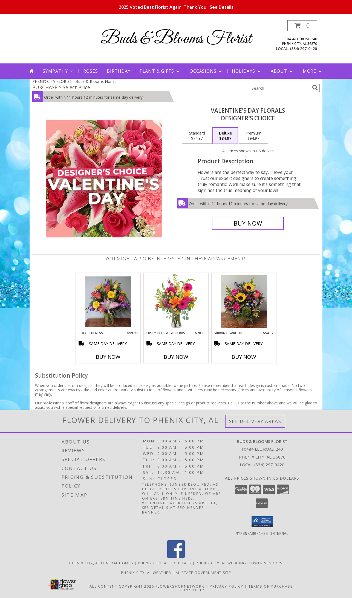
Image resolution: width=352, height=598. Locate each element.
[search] (315, 88)
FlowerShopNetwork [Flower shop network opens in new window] (179, 586)
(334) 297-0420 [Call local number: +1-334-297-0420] (303, 48)
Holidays (246, 71)
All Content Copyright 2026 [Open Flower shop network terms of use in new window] (122, 586)
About (282, 71)
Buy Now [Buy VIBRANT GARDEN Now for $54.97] (244, 356)
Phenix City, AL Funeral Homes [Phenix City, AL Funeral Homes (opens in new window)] (101, 562)
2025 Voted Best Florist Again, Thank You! (176, 7)
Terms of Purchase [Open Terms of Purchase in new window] (271, 586)
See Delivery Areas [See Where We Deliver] (255, 421)
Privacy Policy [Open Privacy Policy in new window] (226, 586)
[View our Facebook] (176, 556)
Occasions (206, 71)
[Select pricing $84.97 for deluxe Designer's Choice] (225, 136)
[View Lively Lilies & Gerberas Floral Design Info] (176, 301)
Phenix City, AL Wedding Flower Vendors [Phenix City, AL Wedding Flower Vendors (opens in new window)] (239, 562)
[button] (302, 25)
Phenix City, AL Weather (146, 572)
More (313, 71)
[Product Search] (280, 88)
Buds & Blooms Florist (176, 39)
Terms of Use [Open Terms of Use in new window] (193, 589)
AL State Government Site (203, 572)
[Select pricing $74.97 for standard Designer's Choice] (197, 136)
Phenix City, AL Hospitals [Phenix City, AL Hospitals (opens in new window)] (164, 562)
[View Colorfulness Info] (108, 301)
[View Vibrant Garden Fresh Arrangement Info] (244, 301)
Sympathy (58, 71)
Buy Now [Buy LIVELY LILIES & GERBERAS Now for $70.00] (176, 356)
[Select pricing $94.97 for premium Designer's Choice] (253, 136)
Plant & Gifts (160, 71)
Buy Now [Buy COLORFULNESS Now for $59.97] (108, 356)
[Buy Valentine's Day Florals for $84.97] (248, 223)
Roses (90, 71)
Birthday (118, 71)
